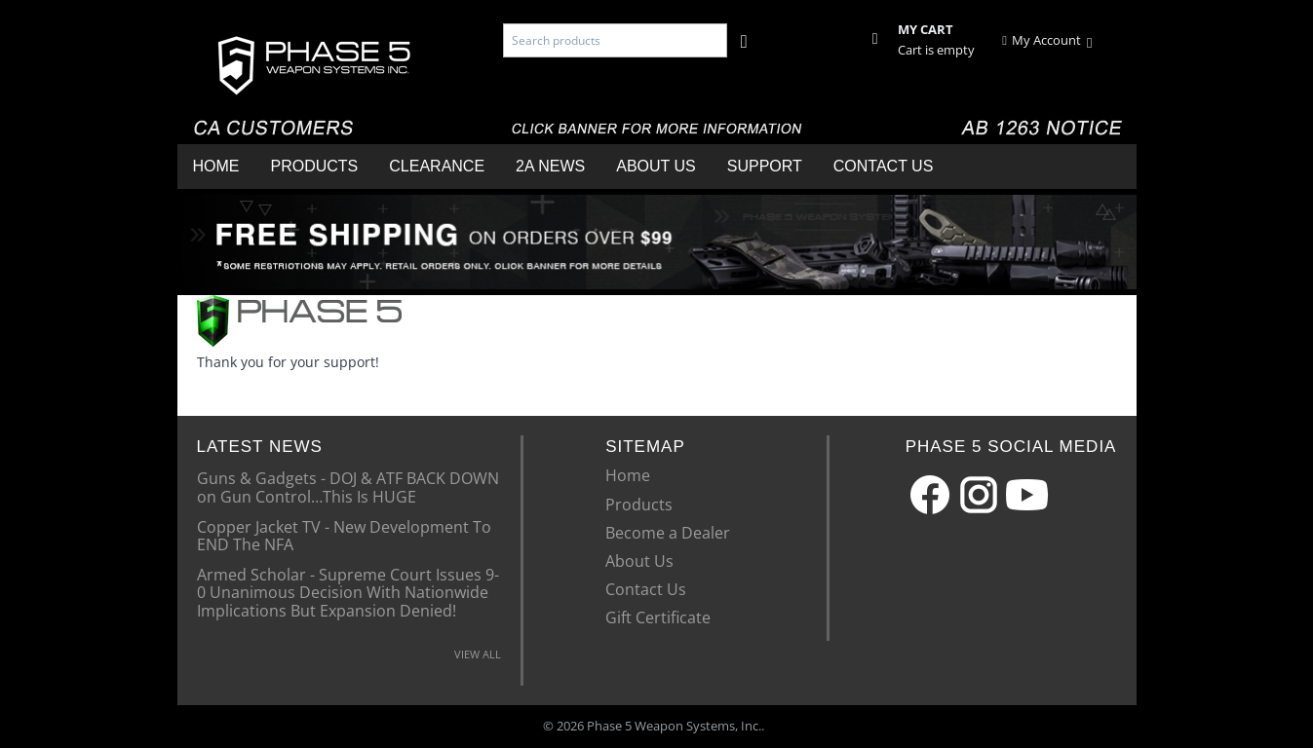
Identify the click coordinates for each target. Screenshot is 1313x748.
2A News (550, 166)
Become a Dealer (667, 532)
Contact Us (883, 166)
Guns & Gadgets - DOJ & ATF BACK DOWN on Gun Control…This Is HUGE (348, 486)
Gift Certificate (658, 617)
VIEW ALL (477, 654)
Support (764, 166)
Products (315, 166)
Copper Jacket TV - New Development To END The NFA (344, 534)
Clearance (436, 166)
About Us (656, 166)
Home (216, 166)
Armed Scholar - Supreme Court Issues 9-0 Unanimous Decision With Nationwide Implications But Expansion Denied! (348, 591)
